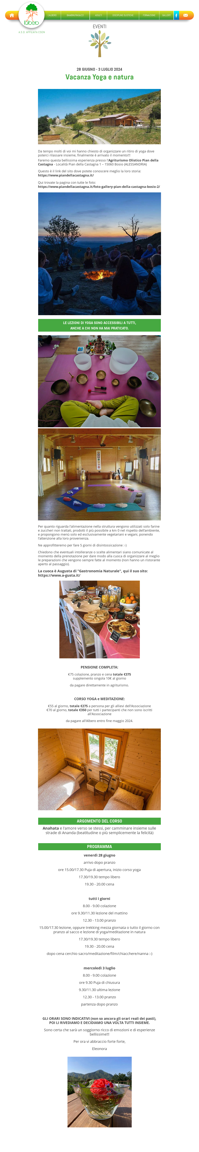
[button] (75, 15)
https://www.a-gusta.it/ (59, 575)
